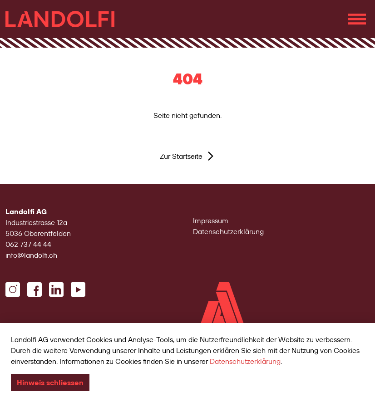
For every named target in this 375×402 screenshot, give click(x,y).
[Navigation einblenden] (357, 19)
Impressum (210, 220)
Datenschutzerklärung (228, 231)
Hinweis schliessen (50, 382)
